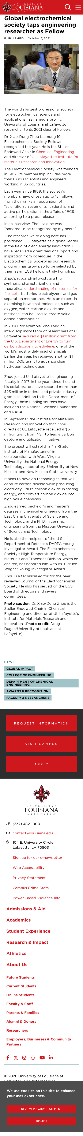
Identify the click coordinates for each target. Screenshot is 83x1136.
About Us (16, 964)
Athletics (16, 953)
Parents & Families (22, 1012)
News (9, 661)
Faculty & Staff (19, 1003)
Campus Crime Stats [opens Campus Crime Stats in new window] (31, 888)
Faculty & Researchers (27, 697)
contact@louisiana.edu (33, 833)
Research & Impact (27, 942)
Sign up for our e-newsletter (37, 857)
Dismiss (41, 1121)
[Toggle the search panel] (68, 7)
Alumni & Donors (21, 1021)
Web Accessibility (29, 867)
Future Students (20, 977)
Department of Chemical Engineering (29, 683)
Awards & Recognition (27, 691)
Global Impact (19, 668)
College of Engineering (29, 675)
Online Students (20, 995)
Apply (41, 764)
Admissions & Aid (26, 908)
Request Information (41, 723)
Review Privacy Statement (41, 1109)
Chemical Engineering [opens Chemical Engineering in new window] (55, 151)
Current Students (21, 986)
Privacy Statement (29, 877)
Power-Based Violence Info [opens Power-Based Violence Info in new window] (37, 898)
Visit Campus (41, 744)
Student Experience (28, 931)
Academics (18, 919)
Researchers (17, 1030)
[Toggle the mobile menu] (78, 7)
